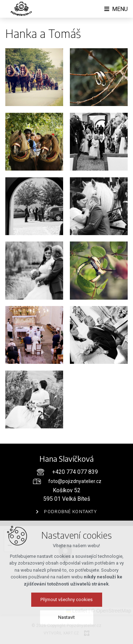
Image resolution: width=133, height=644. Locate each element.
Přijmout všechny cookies (66, 602)
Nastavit (66, 620)
